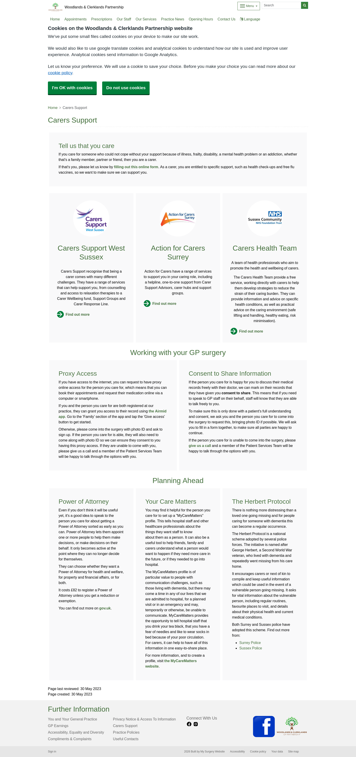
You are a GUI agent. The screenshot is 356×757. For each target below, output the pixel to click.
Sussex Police (250, 648)
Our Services (146, 19)
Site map (293, 751)
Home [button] (55, 19)
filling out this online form (136, 167)
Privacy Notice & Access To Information (144, 719)
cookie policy (60, 73)
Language (250, 19)
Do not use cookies (126, 88)
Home (53, 107)
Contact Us (226, 19)
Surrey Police (250, 642)
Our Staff (124, 19)
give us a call (200, 445)
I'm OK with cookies (72, 88)
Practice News (172, 19)
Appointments (75, 19)
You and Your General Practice (72, 719)
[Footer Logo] (280, 726)
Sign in (52, 751)
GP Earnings (58, 725)
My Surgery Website (212, 751)
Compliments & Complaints (69, 739)
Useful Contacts (126, 739)
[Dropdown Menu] (248, 6)
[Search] (281, 5)
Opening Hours (201, 19)
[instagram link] (195, 724)
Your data (277, 751)
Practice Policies (126, 732)
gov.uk (105, 608)
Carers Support (125, 725)
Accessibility (237, 751)
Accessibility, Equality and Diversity (76, 732)
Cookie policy (258, 751)
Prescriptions (101, 19)
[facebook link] (189, 724)
